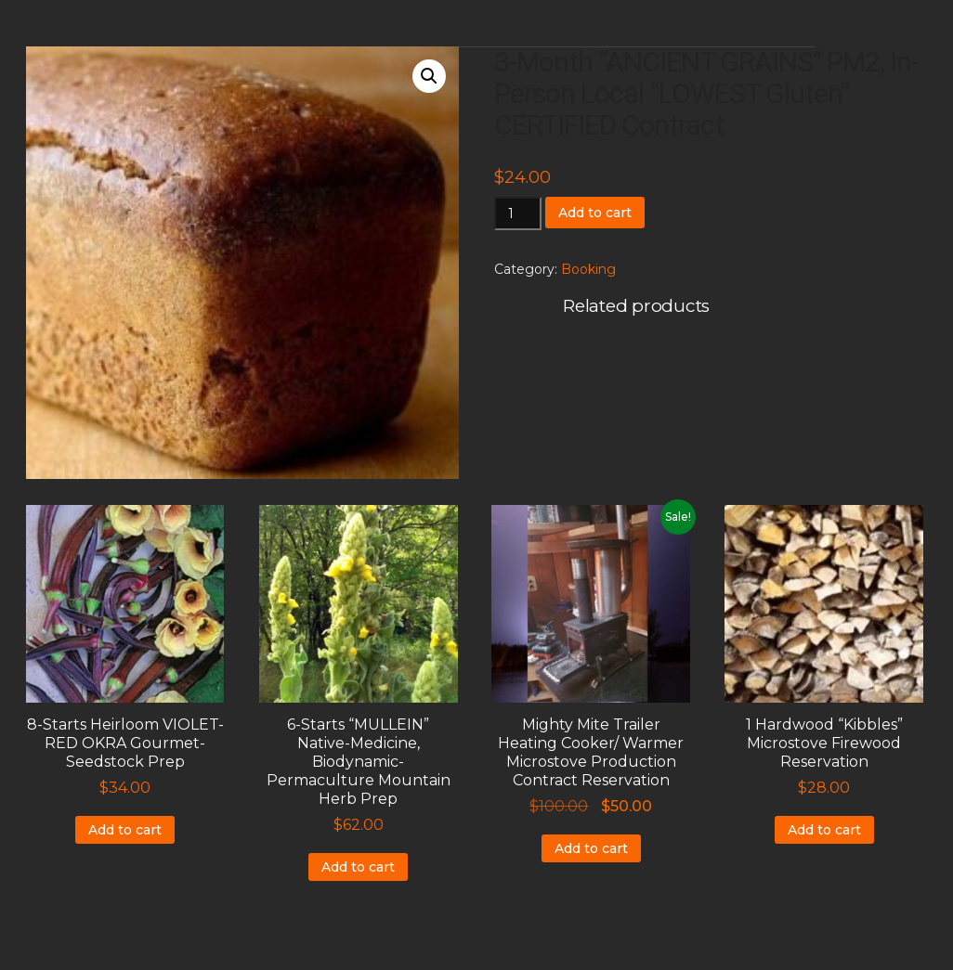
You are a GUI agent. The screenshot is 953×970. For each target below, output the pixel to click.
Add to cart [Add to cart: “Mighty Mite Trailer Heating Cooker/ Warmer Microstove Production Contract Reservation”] (591, 848)
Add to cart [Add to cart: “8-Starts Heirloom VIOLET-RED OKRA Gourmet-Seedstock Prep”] (125, 829)
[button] (429, 76)
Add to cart (595, 212)
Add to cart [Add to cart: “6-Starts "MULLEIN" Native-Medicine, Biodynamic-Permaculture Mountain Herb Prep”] (358, 867)
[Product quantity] (518, 213)
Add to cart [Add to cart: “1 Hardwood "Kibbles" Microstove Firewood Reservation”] (824, 829)
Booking (588, 269)
